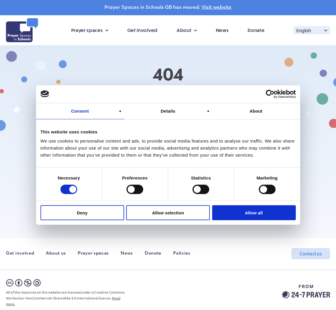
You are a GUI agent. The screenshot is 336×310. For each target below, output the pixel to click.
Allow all (254, 212)
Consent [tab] (80, 110)
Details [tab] (168, 110)
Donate (256, 30)
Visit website (217, 7)
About (184, 30)
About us (56, 253)
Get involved (142, 30)
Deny (82, 212)
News (222, 30)
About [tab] (256, 110)
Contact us (311, 253)
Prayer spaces (87, 30)
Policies (181, 253)
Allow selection (168, 212)
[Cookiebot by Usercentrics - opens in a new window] (270, 93)
